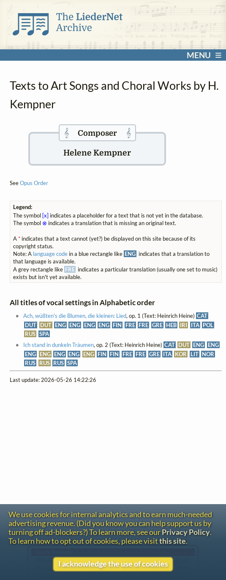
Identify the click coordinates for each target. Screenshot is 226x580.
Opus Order (34, 183)
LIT (195, 354)
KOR (181, 354)
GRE (157, 325)
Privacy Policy (186, 532)
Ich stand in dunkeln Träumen (58, 344)
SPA (44, 333)
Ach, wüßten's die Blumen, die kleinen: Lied (74, 315)
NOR (208, 354)
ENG (60, 325)
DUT (30, 325)
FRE (130, 325)
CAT (202, 315)
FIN (117, 325)
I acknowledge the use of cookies (113, 563)
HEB (171, 325)
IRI (183, 325)
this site (172, 541)
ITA (195, 325)
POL (208, 325)
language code (50, 253)
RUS (30, 333)
